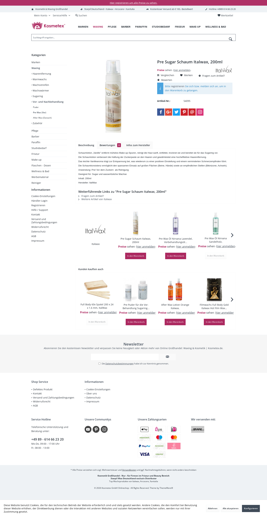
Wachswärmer (40, 90)
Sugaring (37, 96)
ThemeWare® (166, 488)
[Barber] (126, 26)
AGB (33, 239)
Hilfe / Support (39, 213)
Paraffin (36, 142)
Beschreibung (86, 145)
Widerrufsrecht (40, 230)
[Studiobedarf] (161, 26)
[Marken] (83, 26)
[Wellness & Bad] (215, 26)
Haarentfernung (41, 73)
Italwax (96, 244)
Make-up (37, 159)
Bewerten (164, 80)
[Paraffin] (141, 26)
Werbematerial (40, 177)
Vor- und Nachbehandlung (48, 101)
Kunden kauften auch (90, 269)
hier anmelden (182, 70)
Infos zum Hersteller (138, 145)
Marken (36, 62)
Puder (36, 107)
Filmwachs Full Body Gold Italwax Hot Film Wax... (214, 306)
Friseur (36, 153)
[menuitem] (225, 15)
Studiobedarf (39, 148)
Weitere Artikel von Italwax (95, 199)
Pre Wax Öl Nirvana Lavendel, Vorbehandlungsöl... (176, 240)
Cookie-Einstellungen (43, 199)
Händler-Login (39, 204)
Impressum (37, 244)
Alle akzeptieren (231, 508)
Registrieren (38, 208)
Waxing (36, 68)
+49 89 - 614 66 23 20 (47, 439)
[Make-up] (195, 26)
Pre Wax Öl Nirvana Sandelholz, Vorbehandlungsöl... (215, 240)
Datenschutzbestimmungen (119, 363)
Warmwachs (39, 79)
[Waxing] (98, 26)
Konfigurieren (251, 508)
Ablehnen (212, 508)
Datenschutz (38, 235)
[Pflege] (112, 26)
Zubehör (37, 123)
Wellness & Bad (40, 171)
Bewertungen (110, 145)
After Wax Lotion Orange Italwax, (175, 306)
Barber (35, 136)
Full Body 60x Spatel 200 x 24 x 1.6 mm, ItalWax (97, 306)
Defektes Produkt (42, 389)
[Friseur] (179, 26)
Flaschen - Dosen (41, 165)
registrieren (177, 86)
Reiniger (36, 182)
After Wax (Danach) (42, 117)
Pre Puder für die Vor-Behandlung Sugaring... (136, 306)
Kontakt (35, 218)
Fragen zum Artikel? (212, 75)
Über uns (91, 393)
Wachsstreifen (40, 85)
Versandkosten (129, 469)
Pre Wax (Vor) (39, 112)
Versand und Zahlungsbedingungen (44, 224)
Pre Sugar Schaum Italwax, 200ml (136, 240)
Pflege (35, 130)
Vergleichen (165, 75)
